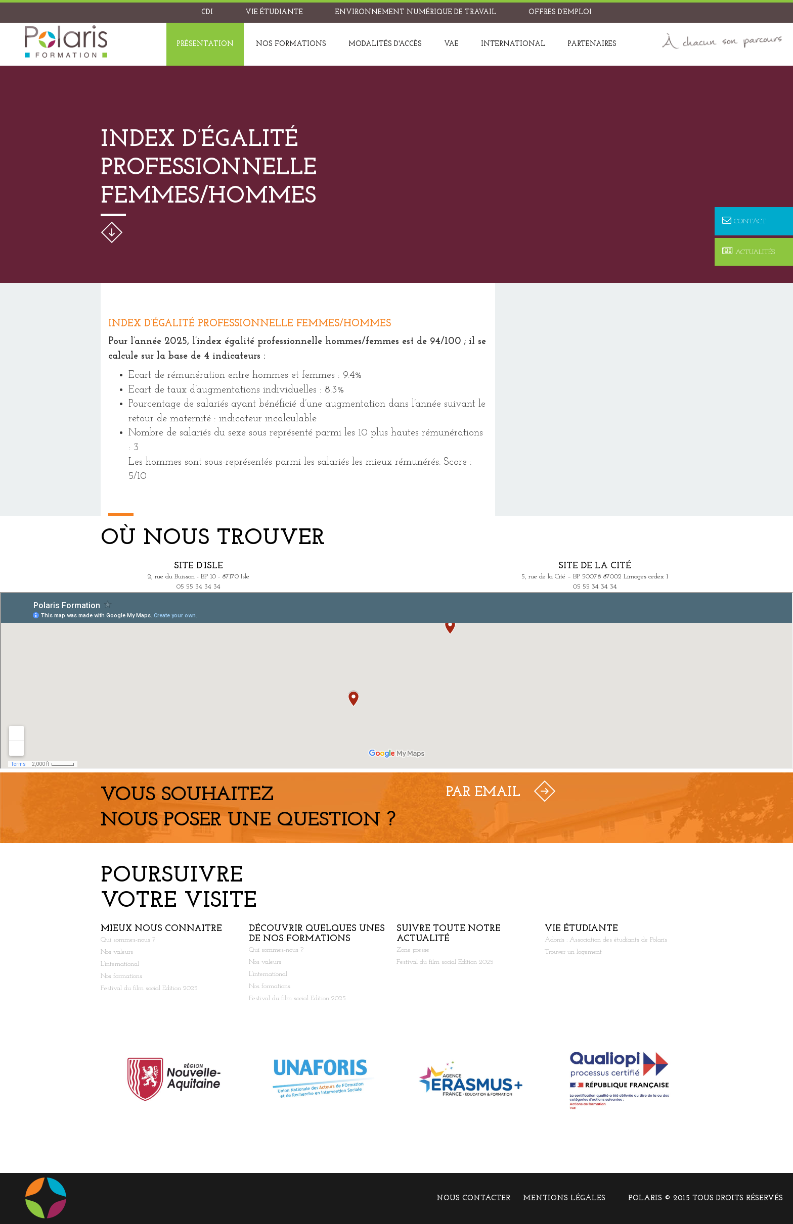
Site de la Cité (594, 566)
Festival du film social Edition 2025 (149, 988)
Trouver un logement (573, 952)
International (513, 44)
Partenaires (591, 44)
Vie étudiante (274, 12)
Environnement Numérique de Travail (415, 12)
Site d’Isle (198, 566)
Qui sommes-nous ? (128, 940)
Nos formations (291, 44)
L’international (120, 964)
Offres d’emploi (560, 12)
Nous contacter (473, 1198)
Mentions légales (564, 1198)
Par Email (483, 793)
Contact (744, 221)
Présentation (205, 44)
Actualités (748, 252)
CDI (207, 12)
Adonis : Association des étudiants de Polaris (606, 940)
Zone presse (412, 950)
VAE (451, 44)
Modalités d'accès (385, 44)
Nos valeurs (117, 952)
